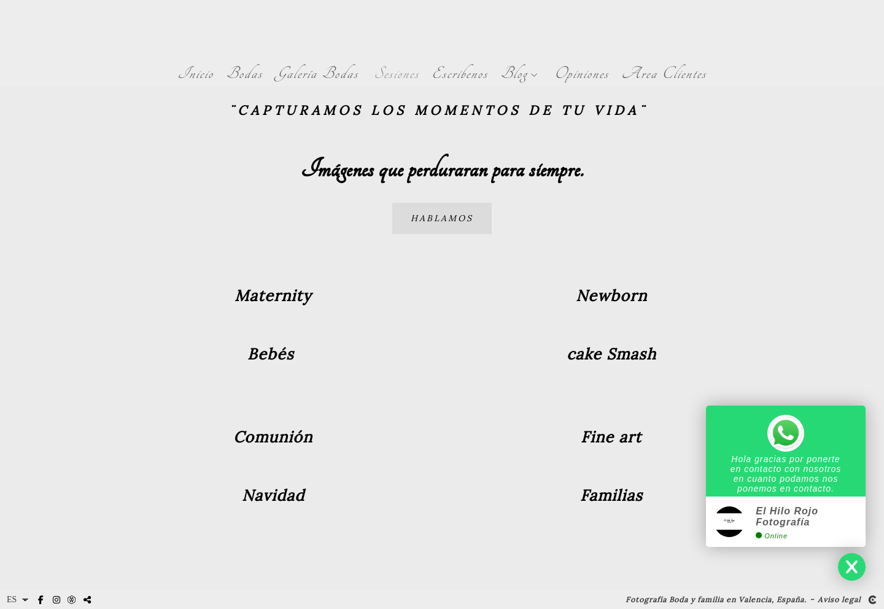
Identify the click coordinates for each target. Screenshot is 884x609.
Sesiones (396, 73)
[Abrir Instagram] (56, 600)
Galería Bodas (317, 73)
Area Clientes (664, 73)
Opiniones (581, 73)
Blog (513, 73)
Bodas (244, 73)
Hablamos (442, 218)
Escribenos (460, 73)
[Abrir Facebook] (41, 600)
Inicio (195, 73)
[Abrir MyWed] (72, 600)
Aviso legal (839, 599)
